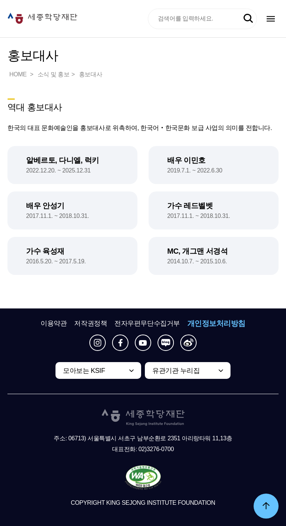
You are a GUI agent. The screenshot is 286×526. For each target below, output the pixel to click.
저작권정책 (90, 323)
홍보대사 (90, 74)
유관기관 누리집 (176, 370)
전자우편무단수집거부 (147, 323)
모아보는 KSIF (84, 370)
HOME (18, 74)
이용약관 (54, 323)
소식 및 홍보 (54, 74)
